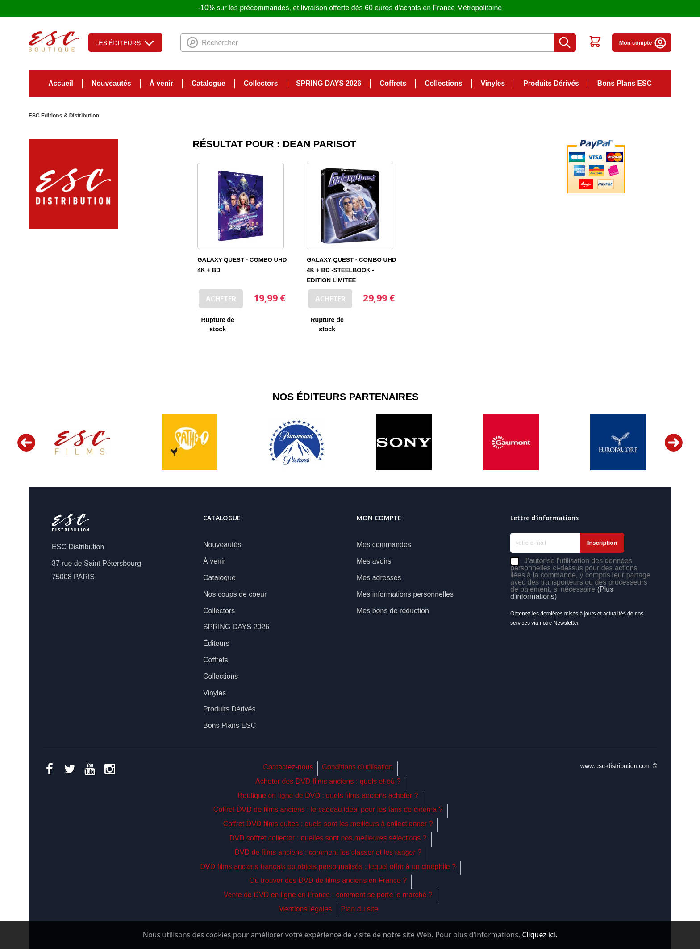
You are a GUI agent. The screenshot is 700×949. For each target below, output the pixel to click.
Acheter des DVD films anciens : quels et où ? (328, 781)
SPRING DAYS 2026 (328, 83)
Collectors (261, 83)
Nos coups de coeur (235, 594)
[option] (82, 442)
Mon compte (643, 43)
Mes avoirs (374, 561)
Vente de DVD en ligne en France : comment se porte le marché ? (328, 895)
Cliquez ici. (539, 935)
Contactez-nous (288, 767)
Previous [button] (26, 443)
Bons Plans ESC (624, 83)
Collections (443, 83)
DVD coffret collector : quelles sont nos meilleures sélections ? (328, 838)
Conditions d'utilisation (357, 767)
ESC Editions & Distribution (64, 116)
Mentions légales (305, 909)
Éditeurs (216, 643)
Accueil (60, 83)
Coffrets (392, 83)
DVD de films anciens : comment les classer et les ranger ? (327, 852)
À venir (161, 83)
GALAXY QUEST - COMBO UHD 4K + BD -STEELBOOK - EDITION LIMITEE (351, 270)
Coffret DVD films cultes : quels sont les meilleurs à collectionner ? (328, 824)
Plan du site (359, 909)
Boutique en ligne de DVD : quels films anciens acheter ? (328, 795)
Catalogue (208, 83)
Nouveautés (111, 83)
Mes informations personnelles (405, 594)
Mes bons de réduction (393, 611)
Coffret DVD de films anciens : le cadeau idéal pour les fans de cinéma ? (328, 809)
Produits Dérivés (551, 83)
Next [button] (674, 443)
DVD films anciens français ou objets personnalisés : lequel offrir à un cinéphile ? (327, 866)
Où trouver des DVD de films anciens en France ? (328, 880)
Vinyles (493, 83)
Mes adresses (379, 577)
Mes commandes (384, 544)
